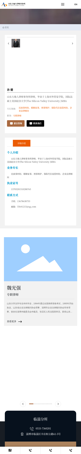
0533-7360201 (43, 428)
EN (75, 4)
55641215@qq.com (26, 206)
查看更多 (12, 321)
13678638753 (23, 201)
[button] (23, 404)
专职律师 (17, 115)
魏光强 (14, 287)
